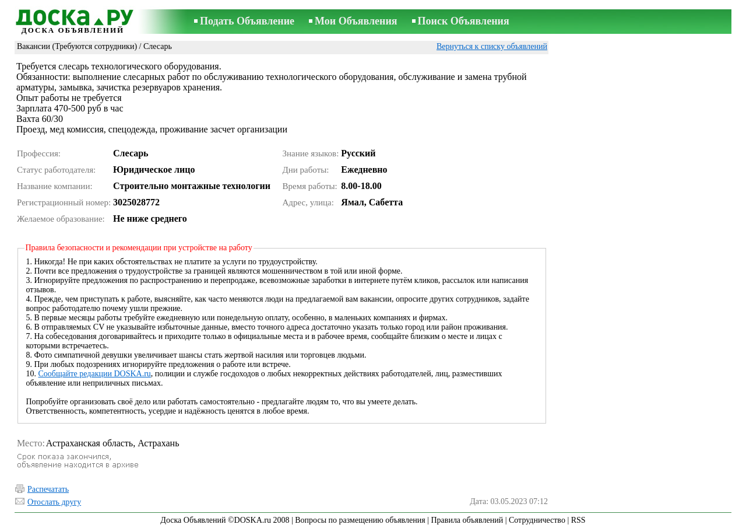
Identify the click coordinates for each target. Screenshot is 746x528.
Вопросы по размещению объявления (360, 520)
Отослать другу (54, 502)
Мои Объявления (356, 21)
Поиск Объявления (463, 21)
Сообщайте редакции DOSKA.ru (94, 373)
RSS (578, 520)
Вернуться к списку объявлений (492, 46)
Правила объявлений (467, 520)
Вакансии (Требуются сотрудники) (77, 46)
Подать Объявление (247, 21)
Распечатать (48, 489)
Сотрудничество (537, 520)
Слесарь (157, 46)
